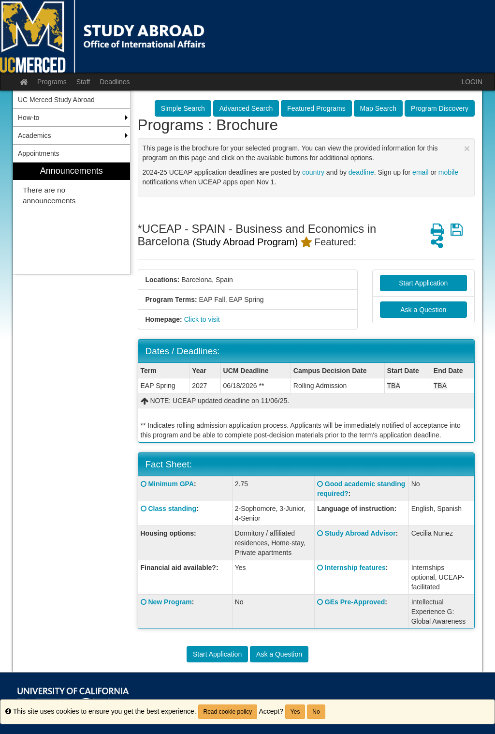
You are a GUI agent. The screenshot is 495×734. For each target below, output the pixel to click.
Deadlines (115, 82)
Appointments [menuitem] (38, 153)
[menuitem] (71, 218)
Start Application (423, 283)
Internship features (355, 567)
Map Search (378, 108)
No (316, 711)
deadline (361, 172)
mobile (448, 172)
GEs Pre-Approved (355, 602)
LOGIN (471, 82)
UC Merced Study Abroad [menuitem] (56, 100)
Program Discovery (439, 108)
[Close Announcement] (467, 148)
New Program (169, 602)
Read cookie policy (228, 711)
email (420, 172)
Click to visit (202, 319)
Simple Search (183, 108)
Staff (83, 82)
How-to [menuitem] (28, 117)
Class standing (172, 508)
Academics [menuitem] (34, 135)
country (313, 172)
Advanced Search (246, 108)
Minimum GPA (171, 484)
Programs (52, 82)
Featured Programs (316, 108)
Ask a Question (423, 310)
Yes (295, 711)
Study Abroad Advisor (360, 533)
